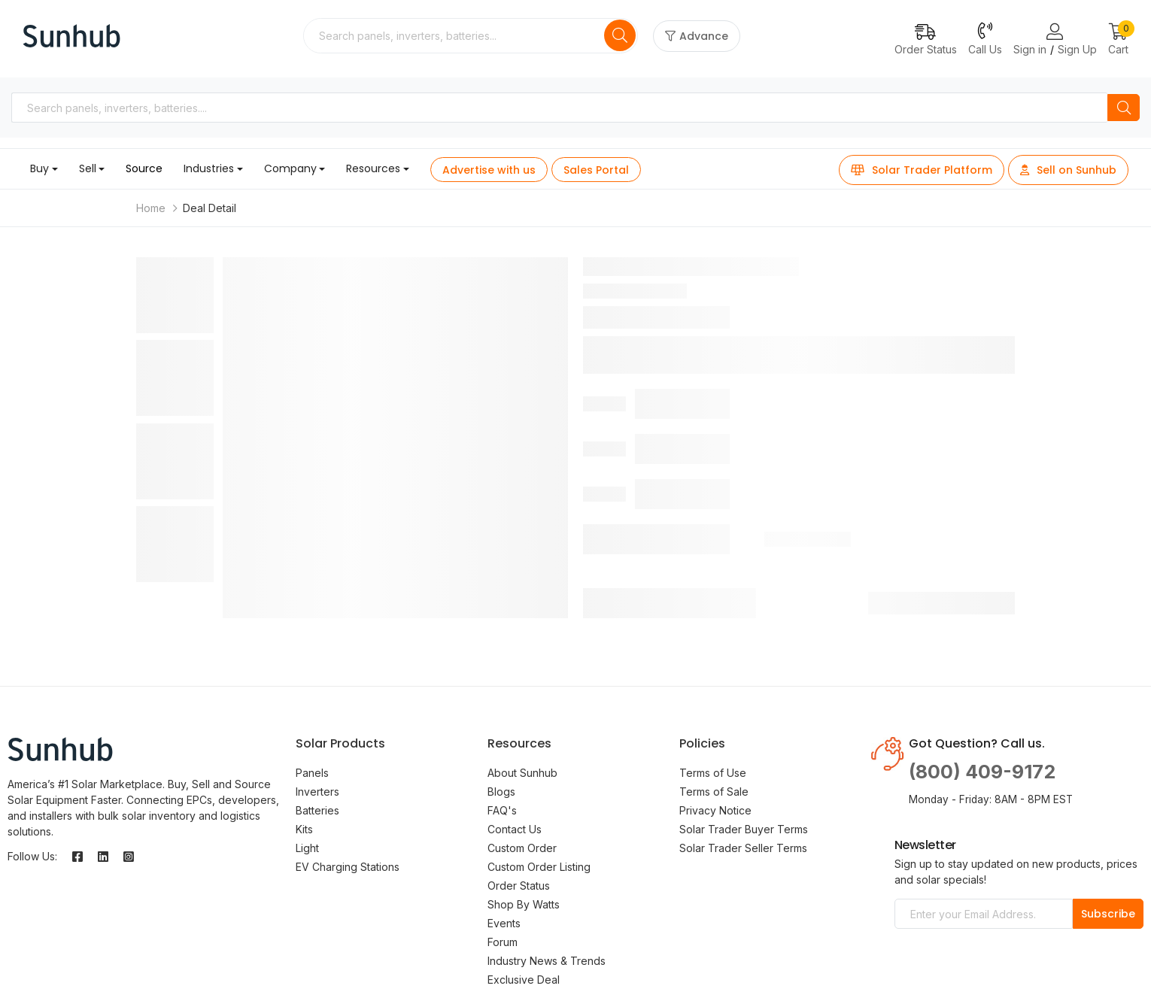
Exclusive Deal (523, 979)
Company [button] (290, 168)
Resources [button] (373, 168)
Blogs (501, 791)
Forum (502, 942)
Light (307, 848)
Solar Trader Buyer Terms (743, 829)
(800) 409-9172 (982, 771)
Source (144, 168)
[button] (1118, 40)
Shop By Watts (523, 904)
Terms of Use (712, 772)
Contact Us (514, 829)
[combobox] (455, 36)
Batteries (317, 810)
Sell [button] (87, 168)
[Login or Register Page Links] (1054, 32)
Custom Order (522, 848)
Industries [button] (209, 168)
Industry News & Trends (546, 960)
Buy (39, 168)
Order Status (518, 885)
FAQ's (502, 810)
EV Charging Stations (347, 866)
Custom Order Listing (539, 866)
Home (151, 208)
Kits (304, 829)
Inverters (317, 791)
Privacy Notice (715, 810)
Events (504, 923)
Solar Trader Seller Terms (743, 848)
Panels (312, 772)
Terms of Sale (714, 791)
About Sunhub (522, 772)
